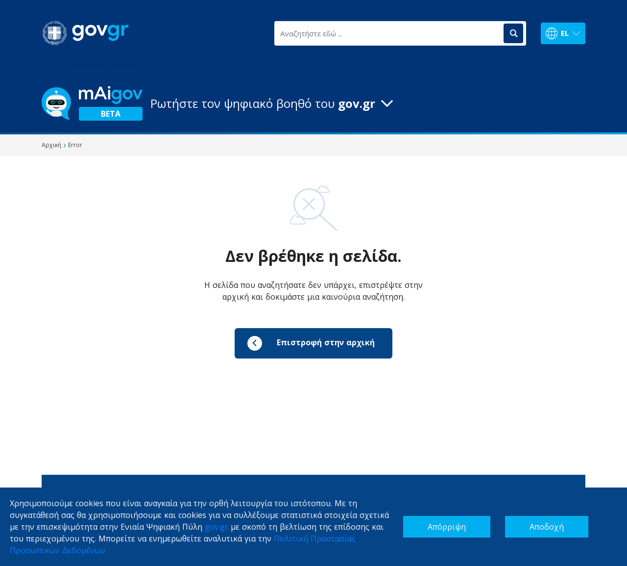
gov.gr (216, 526)
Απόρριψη (447, 526)
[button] (313, 103)
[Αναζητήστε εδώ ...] (388, 33)
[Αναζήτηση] (513, 33)
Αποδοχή (547, 526)
